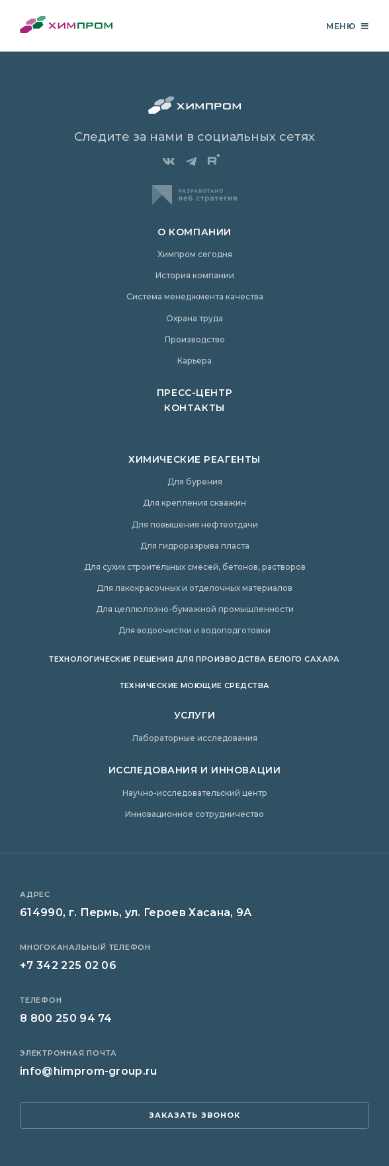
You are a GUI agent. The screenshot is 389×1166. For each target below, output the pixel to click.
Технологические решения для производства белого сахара (194, 659)
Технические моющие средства (195, 685)
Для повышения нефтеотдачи (195, 524)
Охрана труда (194, 318)
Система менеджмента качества (194, 296)
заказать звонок (195, 1115)
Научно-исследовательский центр (194, 793)
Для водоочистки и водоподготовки (194, 630)
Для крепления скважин (194, 503)
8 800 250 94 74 (66, 1018)
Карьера (194, 361)
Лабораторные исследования (194, 738)
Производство (195, 339)
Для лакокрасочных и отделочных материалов (194, 588)
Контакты (194, 408)
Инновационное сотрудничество (194, 814)
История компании (194, 275)
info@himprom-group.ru (88, 1071)
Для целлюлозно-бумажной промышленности (195, 609)
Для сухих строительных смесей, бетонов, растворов (195, 567)
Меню (347, 26)
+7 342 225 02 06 (68, 965)
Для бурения (194, 481)
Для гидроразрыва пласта (194, 546)
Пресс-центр (194, 393)
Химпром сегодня (194, 254)
